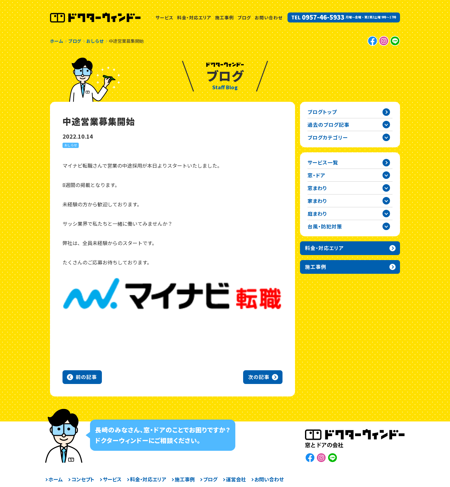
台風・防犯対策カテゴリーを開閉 (386, 226)
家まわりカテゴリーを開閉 (386, 200)
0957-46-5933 (323, 17)
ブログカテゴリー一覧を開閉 (386, 137)
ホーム (55, 479)
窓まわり (317, 188)
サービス (164, 17)
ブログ (244, 17)
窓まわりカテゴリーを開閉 (386, 188)
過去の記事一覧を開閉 (386, 124)
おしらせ (70, 145)
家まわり (317, 200)
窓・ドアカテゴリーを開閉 (386, 175)
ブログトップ (322, 112)
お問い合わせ (268, 17)
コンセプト (82, 479)
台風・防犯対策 (325, 226)
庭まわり (317, 213)
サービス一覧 (323, 162)
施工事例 (224, 17)
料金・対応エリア (194, 17)
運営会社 (236, 479)
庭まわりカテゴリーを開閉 (386, 213)
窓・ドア (316, 175)
